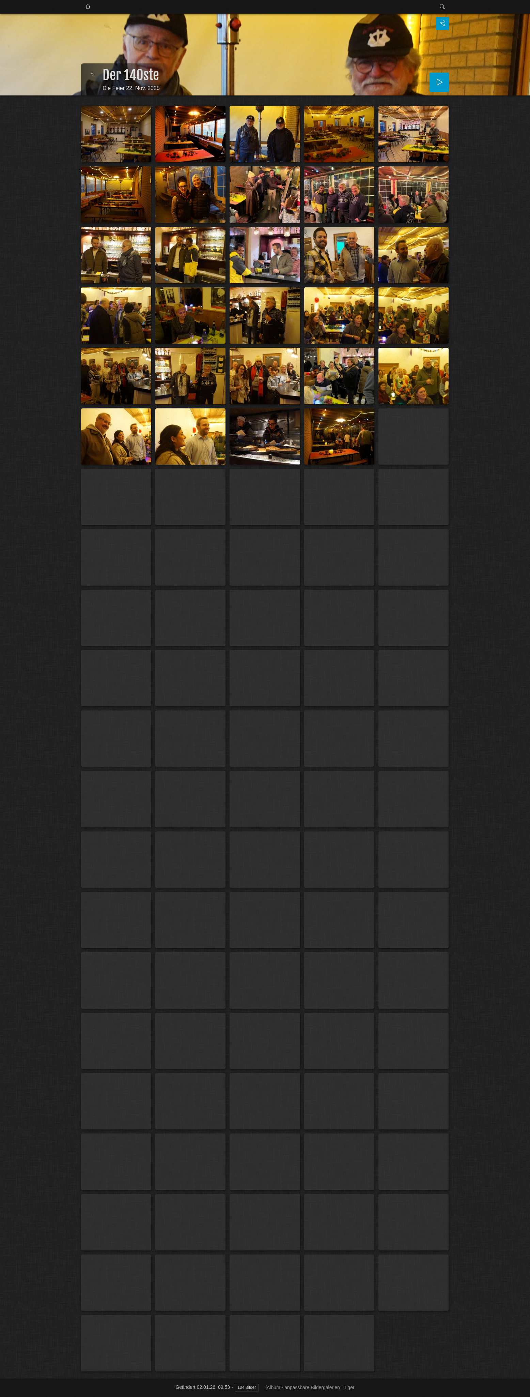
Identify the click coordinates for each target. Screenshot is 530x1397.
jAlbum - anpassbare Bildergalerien (303, 1387)
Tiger (349, 1387)
